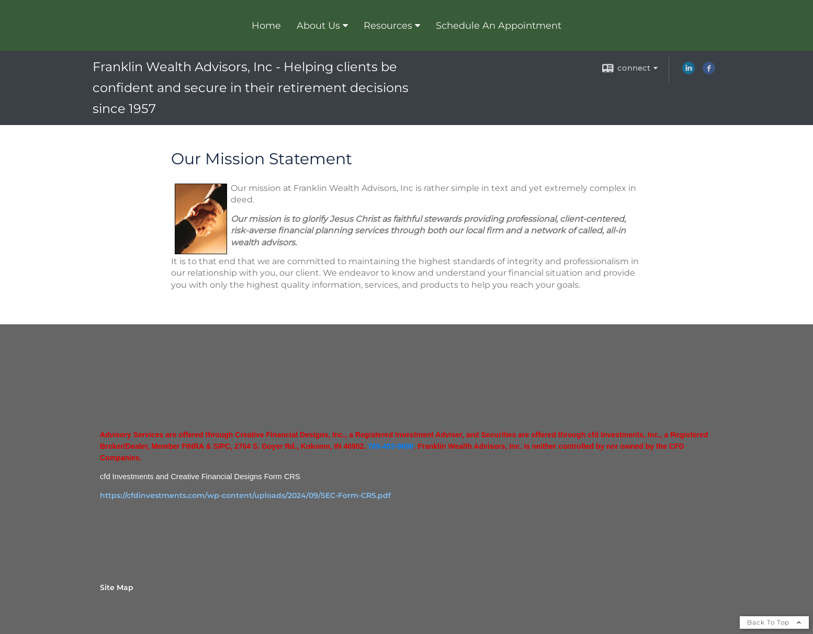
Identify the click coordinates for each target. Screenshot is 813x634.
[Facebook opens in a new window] (709, 71)
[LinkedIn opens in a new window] (688, 71)
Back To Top (774, 622)
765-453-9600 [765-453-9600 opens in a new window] (390, 446)
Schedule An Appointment (498, 25)
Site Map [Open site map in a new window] (116, 587)
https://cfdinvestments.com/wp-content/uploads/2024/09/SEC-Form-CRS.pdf (245, 495)
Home (266, 25)
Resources (388, 25)
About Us (318, 25)
